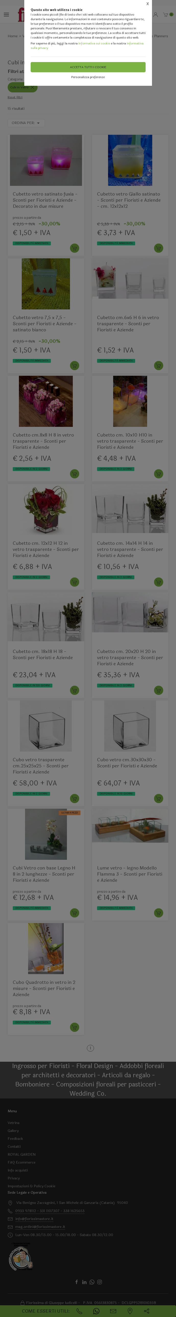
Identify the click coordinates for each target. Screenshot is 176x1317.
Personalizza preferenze (88, 77)
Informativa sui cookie (94, 43)
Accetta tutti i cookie (88, 67)
